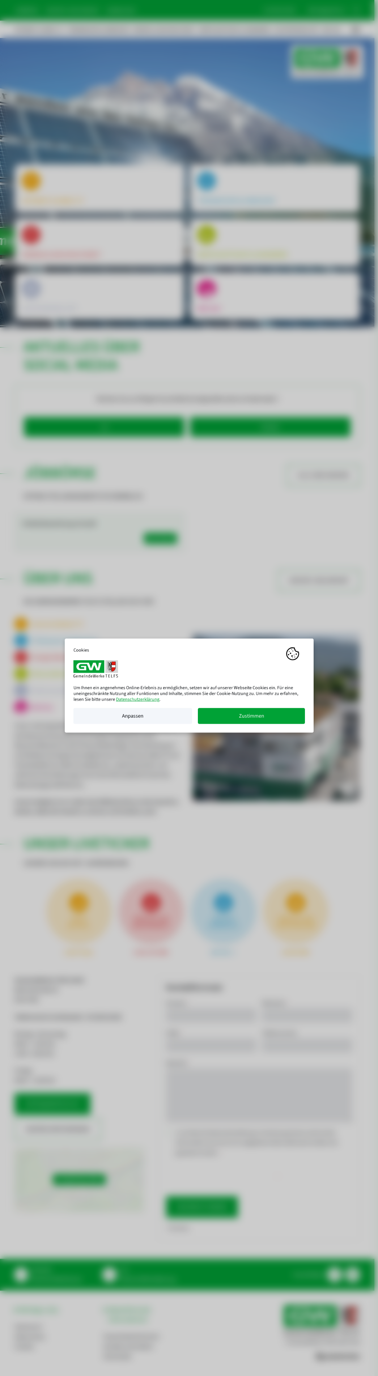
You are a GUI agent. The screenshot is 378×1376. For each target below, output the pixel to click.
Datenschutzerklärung (137, 701)
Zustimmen (251, 718)
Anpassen (132, 718)
